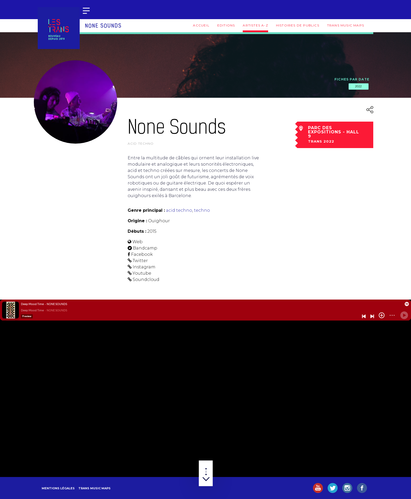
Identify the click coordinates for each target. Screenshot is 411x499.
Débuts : (137, 231)
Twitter (140, 260)
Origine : (137, 220)
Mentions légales (58, 488)
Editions (226, 25)
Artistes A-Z (255, 25)
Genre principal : (146, 210)
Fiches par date (351, 79)
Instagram (144, 266)
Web (137, 241)
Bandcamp (145, 248)
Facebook (142, 254)
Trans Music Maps (345, 25)
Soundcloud (146, 279)
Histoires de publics (297, 25)
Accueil (201, 25)
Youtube (142, 273)
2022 (358, 86)
